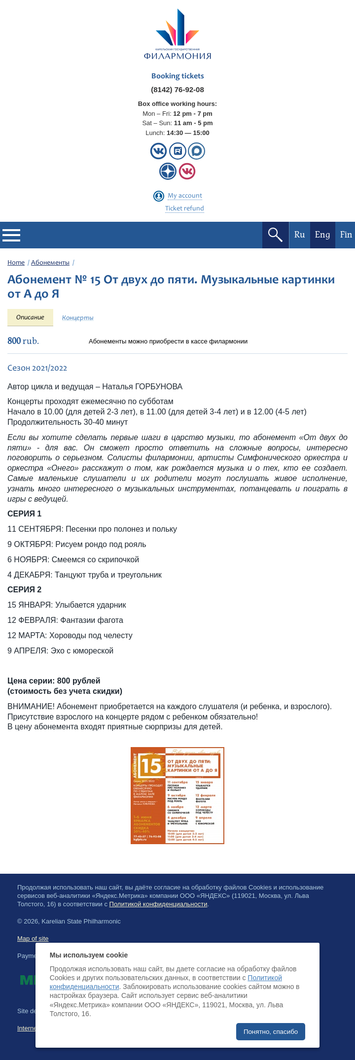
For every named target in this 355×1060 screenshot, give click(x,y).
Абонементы (50, 263)
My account (185, 196)
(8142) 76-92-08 (177, 89)
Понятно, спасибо (271, 1031)
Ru (299, 234)
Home (16, 263)
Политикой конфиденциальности (158, 904)
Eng (322, 234)
